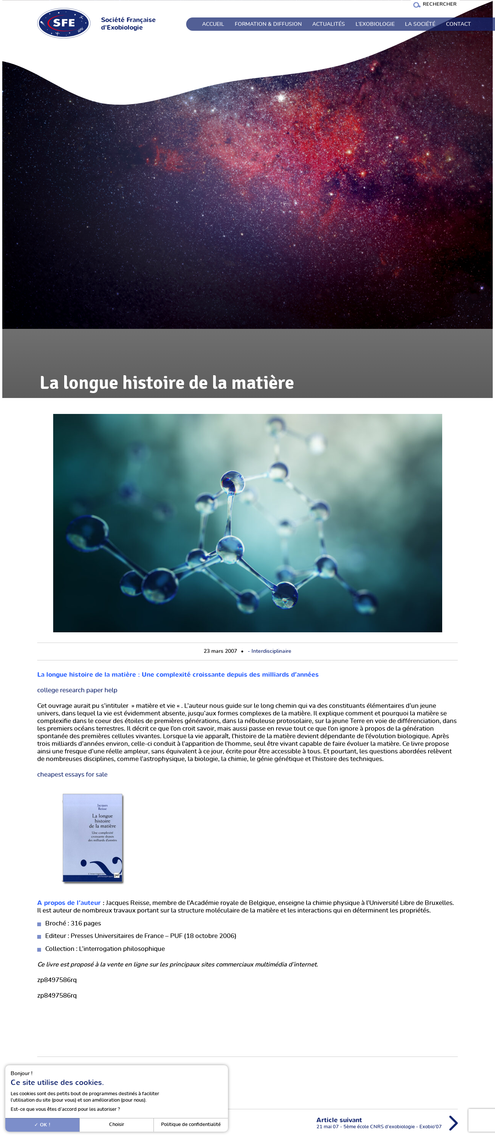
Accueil (213, 24)
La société (420, 24)
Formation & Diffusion (268, 24)
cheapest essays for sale (72, 775)
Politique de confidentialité (191, 1124)
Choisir (116, 1124)
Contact (458, 24)
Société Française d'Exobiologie (128, 24)
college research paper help (77, 690)
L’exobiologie (375, 24)
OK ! (42, 1125)
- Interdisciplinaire (269, 651)
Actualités (328, 24)
